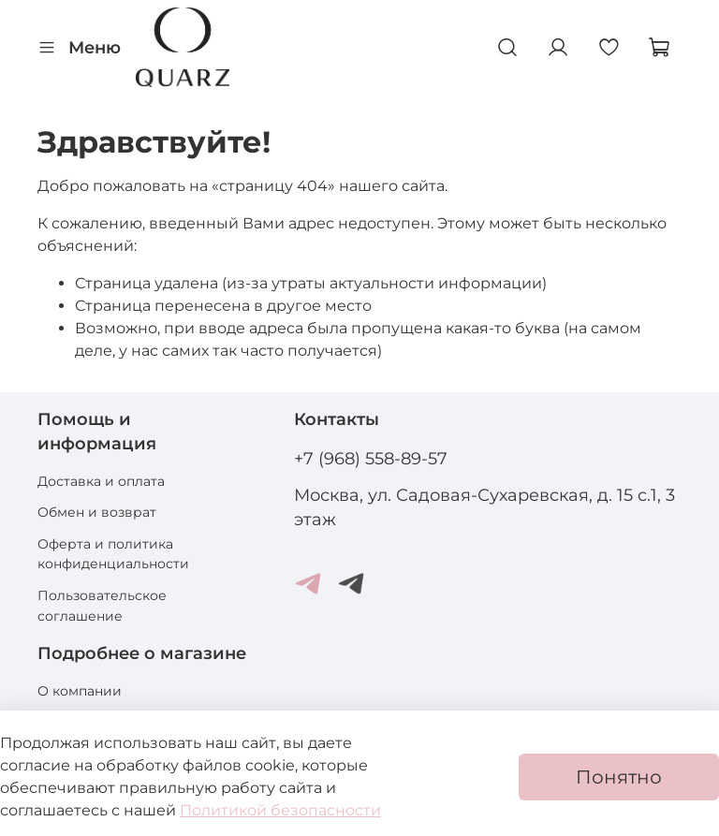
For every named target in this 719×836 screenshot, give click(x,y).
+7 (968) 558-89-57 (371, 458)
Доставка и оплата (101, 481)
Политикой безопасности (280, 810)
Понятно (619, 777)
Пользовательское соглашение (102, 605)
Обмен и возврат (96, 512)
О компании (79, 690)
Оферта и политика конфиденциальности (113, 554)
